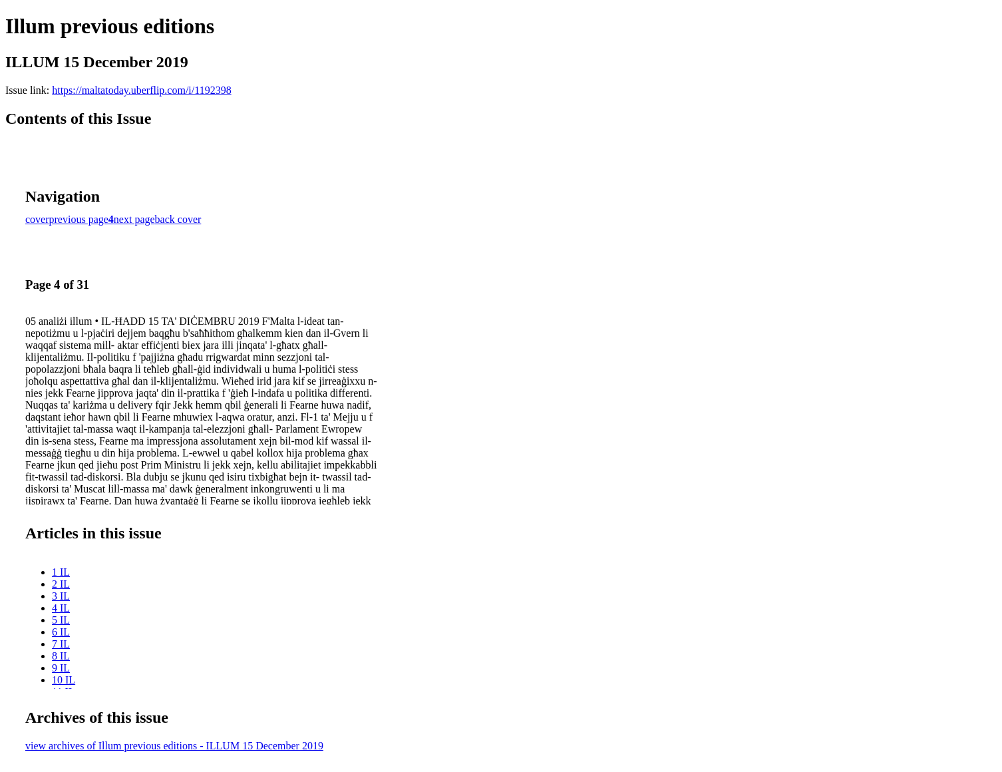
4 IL (61, 608)
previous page (78, 219)
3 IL (61, 596)
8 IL (61, 656)
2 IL (61, 584)
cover (37, 219)
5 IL (61, 620)
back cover (178, 219)
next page (134, 219)
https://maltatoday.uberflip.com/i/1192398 (141, 90)
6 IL (61, 632)
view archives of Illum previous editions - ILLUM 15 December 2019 (174, 745)
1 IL (61, 572)
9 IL (61, 668)
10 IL (63, 679)
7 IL (61, 644)
